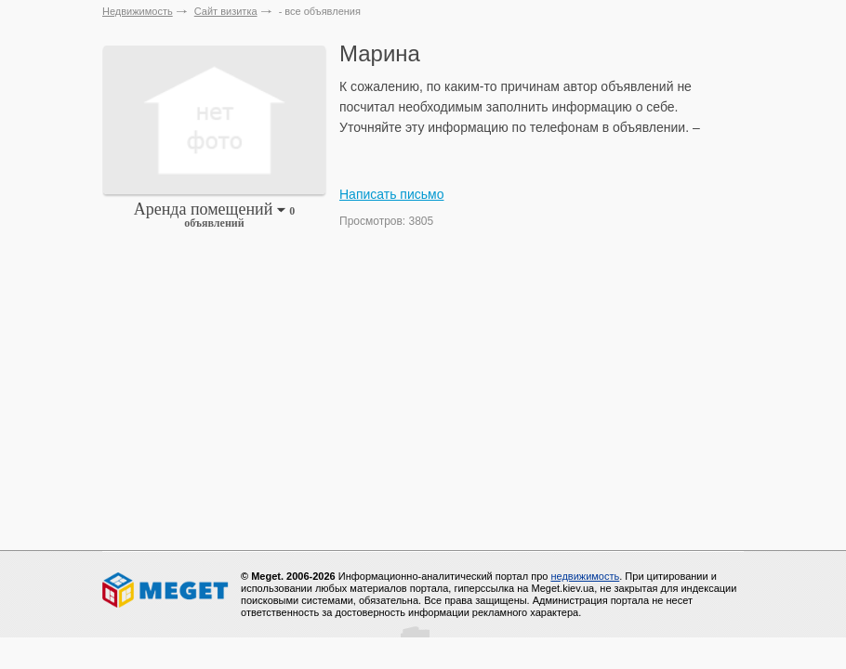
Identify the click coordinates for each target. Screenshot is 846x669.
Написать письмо (391, 194)
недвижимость (584, 576)
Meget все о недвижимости (166, 590)
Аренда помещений (215, 215)
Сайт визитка (226, 11)
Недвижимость (137, 11)
